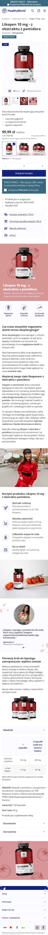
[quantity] (24, 166)
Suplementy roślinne (19, 19)
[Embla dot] (23, 647)
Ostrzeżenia (9, 831)
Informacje (6, 902)
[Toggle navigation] (44, 11)
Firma (4, 894)
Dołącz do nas (8, 910)
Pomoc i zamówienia (11, 918)
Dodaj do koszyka (24, 173)
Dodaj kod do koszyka (25, 4)
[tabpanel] (24, 772)
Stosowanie (9, 823)
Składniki (8, 730)
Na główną (6, 19)
